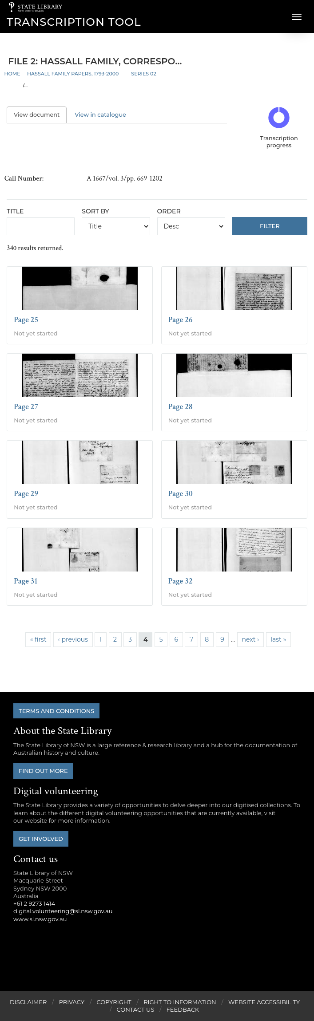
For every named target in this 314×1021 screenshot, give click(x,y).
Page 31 (25, 581)
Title (15, 211)
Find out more (43, 770)
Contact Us (136, 1009)
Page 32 (180, 581)
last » (278, 639)
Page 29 (26, 494)
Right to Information (179, 1001)
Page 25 (26, 320)
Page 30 (180, 494)
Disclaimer (28, 1001)
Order (169, 211)
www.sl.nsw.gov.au (40, 918)
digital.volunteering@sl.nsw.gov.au (63, 911)
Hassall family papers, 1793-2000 (73, 74)
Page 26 (180, 320)
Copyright (113, 1001)
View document (40, 114)
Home (12, 74)
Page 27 (26, 407)
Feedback (183, 1009)
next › (250, 639)
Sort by (95, 211)
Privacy (71, 1001)
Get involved (41, 838)
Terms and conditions (56, 710)
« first (38, 639)
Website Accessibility (264, 1001)
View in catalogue (100, 114)
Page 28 (180, 407)
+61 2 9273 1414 (34, 903)
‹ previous (73, 639)
